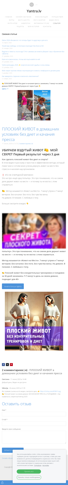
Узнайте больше (13, 286)
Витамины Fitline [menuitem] (41, 23)
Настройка (45, 465)
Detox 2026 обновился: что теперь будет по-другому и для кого (25, 40)
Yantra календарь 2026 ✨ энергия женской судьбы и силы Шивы (26, 65)
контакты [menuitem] (47, 26)
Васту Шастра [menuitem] (24, 20)
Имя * (4, 410)
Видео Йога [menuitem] (54, 20)
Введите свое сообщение (11, 429)
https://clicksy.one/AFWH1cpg (50, 391)
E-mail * (4, 419)
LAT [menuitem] (36, 5)
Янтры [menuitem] (11, 20)
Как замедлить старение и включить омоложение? (20, 76)
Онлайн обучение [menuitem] (23, 17)
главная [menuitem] (8, 17)
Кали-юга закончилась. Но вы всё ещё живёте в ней (21, 59)
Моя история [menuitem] (33, 26)
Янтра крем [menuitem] (12, 23)
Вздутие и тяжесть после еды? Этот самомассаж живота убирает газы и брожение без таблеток (33, 52)
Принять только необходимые (29, 477)
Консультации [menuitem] (41, 17)
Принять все (29, 471)
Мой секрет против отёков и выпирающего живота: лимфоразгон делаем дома (31, 71)
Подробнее (37, 465)
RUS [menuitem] (32, 5)
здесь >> (5, 89)
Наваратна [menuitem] (25, 23)
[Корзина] (2, 482)
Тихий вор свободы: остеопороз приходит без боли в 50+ (23, 46)
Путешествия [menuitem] (57, 17)
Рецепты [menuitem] (20, 26)
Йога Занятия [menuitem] (39, 20)
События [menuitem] (56, 23)
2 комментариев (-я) (25, 144)
